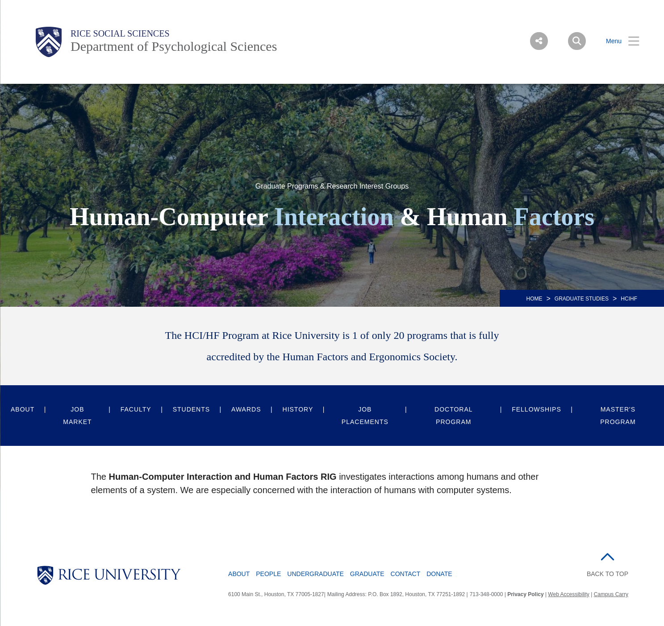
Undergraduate (315, 573)
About (22, 409)
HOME (534, 299)
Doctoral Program (453, 415)
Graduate (367, 573)
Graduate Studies (582, 299)
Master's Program (617, 415)
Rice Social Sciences (120, 33)
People (268, 573)
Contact (406, 573)
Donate (439, 573)
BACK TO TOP (607, 573)
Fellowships (536, 409)
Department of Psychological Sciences (174, 46)
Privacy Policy (525, 594)
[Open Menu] (617, 41)
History (298, 409)
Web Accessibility (568, 594)
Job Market (77, 415)
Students (191, 409)
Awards (246, 409)
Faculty (136, 409)
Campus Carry (611, 594)
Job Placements (365, 415)
